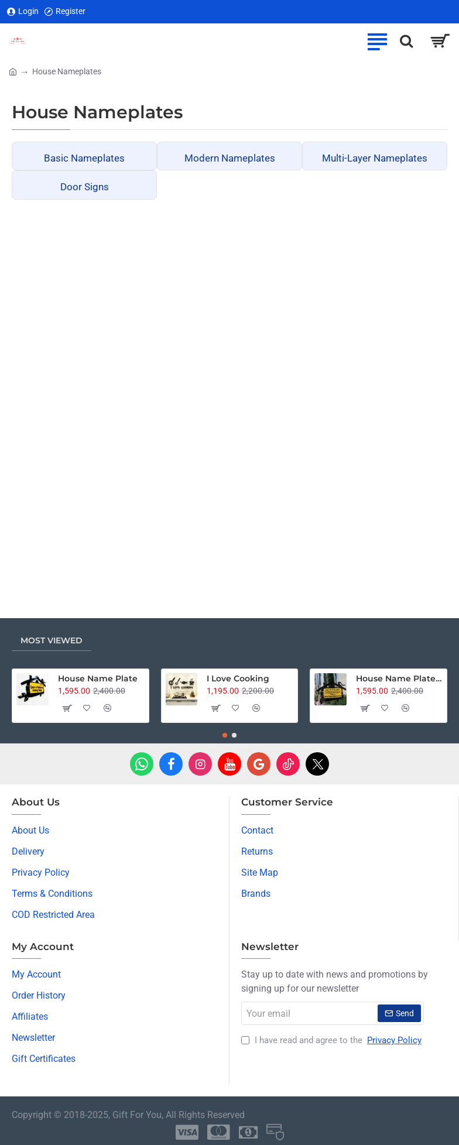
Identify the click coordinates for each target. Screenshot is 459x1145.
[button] (66, 708)
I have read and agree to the (332, 1040)
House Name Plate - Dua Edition (399, 678)
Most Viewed (51, 640)
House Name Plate (98, 678)
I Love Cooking (238, 678)
